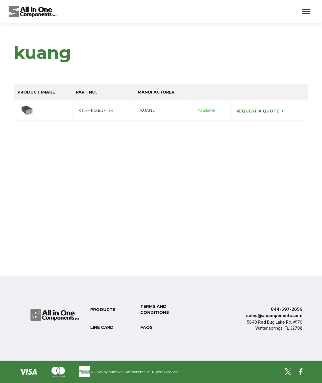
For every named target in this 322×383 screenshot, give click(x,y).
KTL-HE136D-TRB (96, 110)
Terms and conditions (154, 309)
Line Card (102, 327)
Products (103, 309)
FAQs (146, 327)
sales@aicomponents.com (274, 315)
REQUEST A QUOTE (260, 111)
